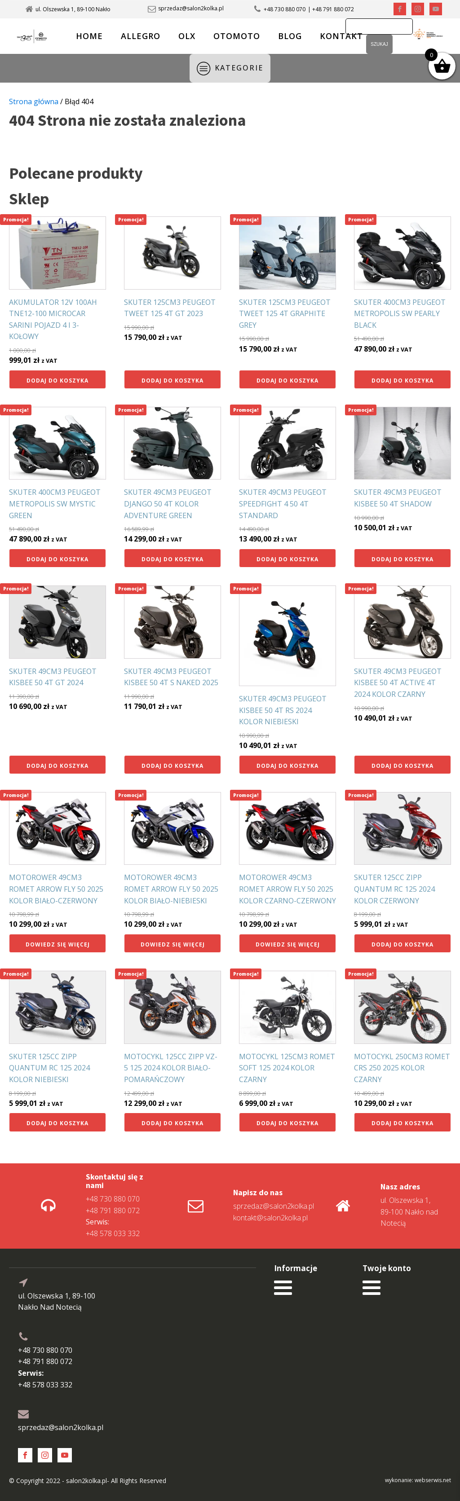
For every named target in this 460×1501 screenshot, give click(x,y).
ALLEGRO (140, 36)
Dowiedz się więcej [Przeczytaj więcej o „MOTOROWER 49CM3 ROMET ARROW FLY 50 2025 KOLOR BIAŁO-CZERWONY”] (58, 944)
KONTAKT (341, 36)
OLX (186, 36)
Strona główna (33, 101)
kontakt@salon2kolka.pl (270, 1218)
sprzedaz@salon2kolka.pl (191, 8)
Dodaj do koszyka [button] (57, 380)
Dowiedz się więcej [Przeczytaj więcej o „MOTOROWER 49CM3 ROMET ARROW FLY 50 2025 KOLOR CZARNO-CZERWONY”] (288, 944)
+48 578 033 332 (113, 1227)
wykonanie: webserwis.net (418, 1480)
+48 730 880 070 (284, 9)
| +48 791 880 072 (331, 9)
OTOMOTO (236, 36)
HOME (89, 36)
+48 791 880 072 (113, 1210)
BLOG (290, 36)
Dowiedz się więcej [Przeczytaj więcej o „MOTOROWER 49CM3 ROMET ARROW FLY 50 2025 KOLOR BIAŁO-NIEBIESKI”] (173, 944)
